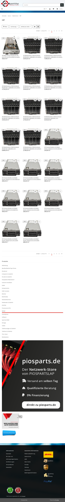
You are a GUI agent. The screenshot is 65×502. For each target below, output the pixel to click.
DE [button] (44, 9)
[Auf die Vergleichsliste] (14, 38)
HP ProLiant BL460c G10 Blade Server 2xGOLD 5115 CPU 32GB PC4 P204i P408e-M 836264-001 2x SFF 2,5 (32, 178)
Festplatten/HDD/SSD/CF (8, 279)
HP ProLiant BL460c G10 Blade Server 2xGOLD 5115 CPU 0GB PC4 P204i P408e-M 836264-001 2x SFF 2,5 (10, 178)
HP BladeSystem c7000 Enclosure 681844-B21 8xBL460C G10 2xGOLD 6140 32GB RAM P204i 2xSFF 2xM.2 (32, 117)
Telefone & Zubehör (7, 331)
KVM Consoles (5, 291)
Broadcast (4, 271)
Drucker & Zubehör (7, 277)
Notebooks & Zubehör (7, 302)
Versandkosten (10, 464)
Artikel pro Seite (25, 26)
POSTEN (4, 305)
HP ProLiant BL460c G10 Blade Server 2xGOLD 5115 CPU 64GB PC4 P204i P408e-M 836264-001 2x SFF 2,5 (53, 178)
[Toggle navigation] (2, 8)
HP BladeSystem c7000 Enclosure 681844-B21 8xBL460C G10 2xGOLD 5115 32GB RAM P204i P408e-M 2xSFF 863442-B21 (53, 86)
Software (4, 317)
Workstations (5, 337)
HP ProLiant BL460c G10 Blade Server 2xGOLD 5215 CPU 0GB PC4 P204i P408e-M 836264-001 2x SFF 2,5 (53, 209)
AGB (26, 459)
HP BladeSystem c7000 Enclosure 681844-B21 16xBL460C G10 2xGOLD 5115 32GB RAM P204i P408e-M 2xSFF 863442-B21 (32, 56)
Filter (5, 26)
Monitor (4, 294)
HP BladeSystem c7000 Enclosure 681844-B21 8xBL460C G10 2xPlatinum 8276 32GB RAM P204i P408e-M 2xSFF (10, 148)
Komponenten (5, 288)
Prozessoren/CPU (6, 308)
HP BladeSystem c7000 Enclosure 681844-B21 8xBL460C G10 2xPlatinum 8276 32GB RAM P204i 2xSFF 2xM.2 (53, 117)
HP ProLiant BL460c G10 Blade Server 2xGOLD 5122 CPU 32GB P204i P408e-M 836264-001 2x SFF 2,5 (31, 209)
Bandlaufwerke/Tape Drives (9, 268)
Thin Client (5, 334)
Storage (4, 323)
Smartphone (5, 314)
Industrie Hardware (7, 282)
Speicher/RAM (5, 320)
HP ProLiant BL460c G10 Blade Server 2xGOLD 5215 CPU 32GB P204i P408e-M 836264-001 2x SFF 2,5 (10, 239)
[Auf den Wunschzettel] (18, 38)
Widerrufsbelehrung (30, 453)
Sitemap (27, 467)
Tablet (3, 325)
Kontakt (26, 464)
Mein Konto (27, 462)
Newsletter (9, 467)
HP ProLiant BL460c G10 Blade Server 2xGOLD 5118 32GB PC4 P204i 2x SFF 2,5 (10, 209)
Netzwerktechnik (6, 299)
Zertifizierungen (10, 462)
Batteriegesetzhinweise (31, 472)
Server (3, 311)
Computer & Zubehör (7, 274)
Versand (23, 496)
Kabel (3, 285)
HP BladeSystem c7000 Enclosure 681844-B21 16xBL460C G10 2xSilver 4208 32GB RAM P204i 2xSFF (32, 86)
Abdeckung (5, 265)
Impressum (27, 470)
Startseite (8, 453)
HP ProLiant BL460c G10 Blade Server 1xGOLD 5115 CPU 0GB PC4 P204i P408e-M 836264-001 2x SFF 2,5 (53, 148)
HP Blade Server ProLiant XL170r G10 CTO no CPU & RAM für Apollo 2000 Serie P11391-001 (11, 56)
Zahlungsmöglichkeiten (12, 459)
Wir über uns (9, 456)
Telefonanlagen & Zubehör (9, 328)
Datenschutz (28, 456)
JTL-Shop (57, 500)
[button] (50, 8)
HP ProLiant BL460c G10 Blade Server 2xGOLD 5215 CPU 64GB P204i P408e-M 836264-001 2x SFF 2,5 (31, 239)
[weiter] (61, 31)
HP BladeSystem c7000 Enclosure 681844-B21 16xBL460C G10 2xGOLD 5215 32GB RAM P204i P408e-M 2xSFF (53, 56)
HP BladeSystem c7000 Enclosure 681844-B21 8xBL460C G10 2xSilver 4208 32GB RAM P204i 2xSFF (32, 148)
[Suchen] (41, 5)
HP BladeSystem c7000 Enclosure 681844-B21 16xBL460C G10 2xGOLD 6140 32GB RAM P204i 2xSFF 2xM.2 (11, 86)
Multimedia (5, 296)
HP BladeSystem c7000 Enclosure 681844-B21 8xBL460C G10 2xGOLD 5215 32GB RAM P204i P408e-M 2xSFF (11, 117)
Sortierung (13, 26)
